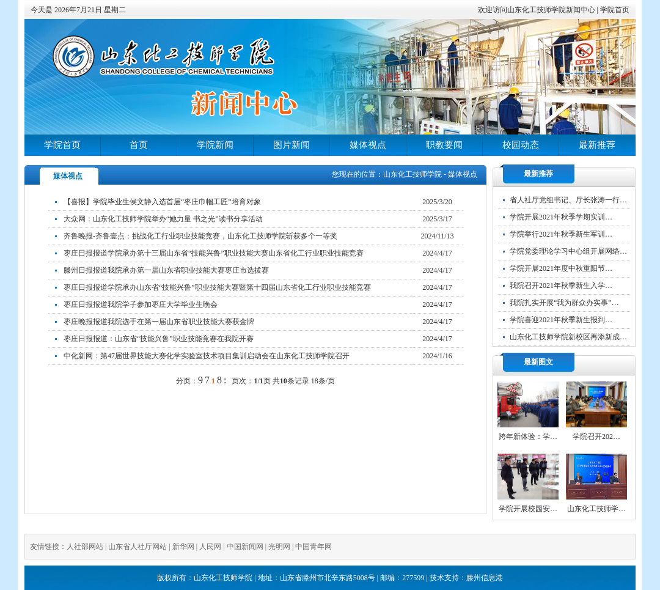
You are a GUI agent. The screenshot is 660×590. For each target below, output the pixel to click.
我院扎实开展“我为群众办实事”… (564, 302)
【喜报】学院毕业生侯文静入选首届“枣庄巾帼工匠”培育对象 (162, 201)
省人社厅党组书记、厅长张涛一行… (568, 200)
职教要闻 (444, 145)
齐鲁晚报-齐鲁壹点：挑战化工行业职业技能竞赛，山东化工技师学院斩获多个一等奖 (200, 236)
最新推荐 (597, 145)
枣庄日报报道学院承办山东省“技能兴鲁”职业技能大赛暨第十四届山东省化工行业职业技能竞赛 (217, 287)
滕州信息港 (484, 577)
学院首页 (614, 10)
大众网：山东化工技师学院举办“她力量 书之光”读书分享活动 (163, 219)
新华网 (183, 546)
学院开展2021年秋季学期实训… (561, 217)
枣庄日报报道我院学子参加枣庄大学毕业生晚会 (141, 304)
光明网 (279, 546)
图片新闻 (291, 145)
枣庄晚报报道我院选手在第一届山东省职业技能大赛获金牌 (159, 321)
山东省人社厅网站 (137, 546)
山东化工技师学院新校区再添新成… (568, 337)
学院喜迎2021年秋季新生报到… (561, 319)
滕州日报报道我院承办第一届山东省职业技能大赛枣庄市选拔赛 (166, 270)
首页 (139, 145)
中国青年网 (313, 546)
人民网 (210, 546)
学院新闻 (215, 145)
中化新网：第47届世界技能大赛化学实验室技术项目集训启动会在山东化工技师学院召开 (207, 356)
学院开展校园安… (528, 508)
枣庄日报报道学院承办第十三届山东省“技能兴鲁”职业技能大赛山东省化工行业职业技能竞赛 (214, 253)
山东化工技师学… (596, 508)
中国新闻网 (245, 546)
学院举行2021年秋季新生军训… (561, 234)
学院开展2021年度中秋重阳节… (561, 268)
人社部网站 (85, 546)
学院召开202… (596, 436)
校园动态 (520, 145)
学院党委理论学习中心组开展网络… (568, 251)
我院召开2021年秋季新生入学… (561, 285)
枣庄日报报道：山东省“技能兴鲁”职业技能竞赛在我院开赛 (159, 338)
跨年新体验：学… (528, 436)
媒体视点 (368, 145)
